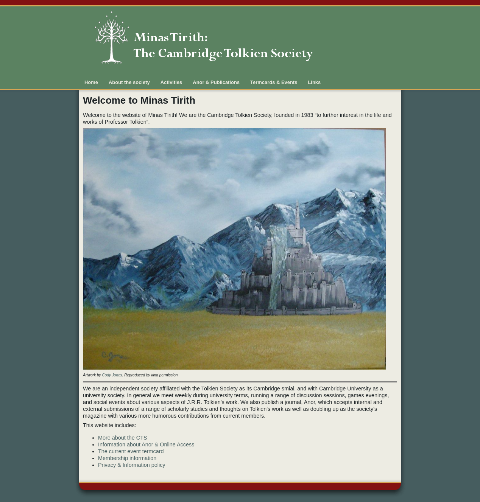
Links (314, 82)
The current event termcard (131, 451)
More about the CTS (122, 438)
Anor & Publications (216, 82)
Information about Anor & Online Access (146, 444)
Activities (171, 82)
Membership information (127, 458)
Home (91, 82)
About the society (129, 82)
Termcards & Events (273, 82)
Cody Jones (112, 375)
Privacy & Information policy (131, 465)
